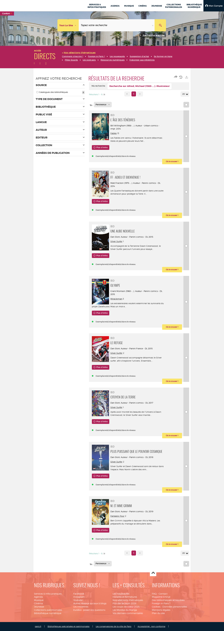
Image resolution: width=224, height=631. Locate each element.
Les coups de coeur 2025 (126, 606)
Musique (38, 600)
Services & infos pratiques (48, 593)
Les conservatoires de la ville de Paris (113, 626)
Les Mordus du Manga (125, 610)
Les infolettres (80, 606)
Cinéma (38, 603)
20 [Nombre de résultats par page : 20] (184, 94)
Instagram (79, 597)
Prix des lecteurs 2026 (124, 603)
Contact (163, 593)
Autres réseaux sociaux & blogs (89, 603)
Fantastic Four (117, 516)
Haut (153, 573)
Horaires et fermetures (125, 597)
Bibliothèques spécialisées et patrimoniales (68, 626)
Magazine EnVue (161, 597)
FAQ (154, 593)
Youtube (78, 600)
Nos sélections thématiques (128, 600)
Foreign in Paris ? (161, 603)
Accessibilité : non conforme (151, 626)
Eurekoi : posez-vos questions (89, 610)
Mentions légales (161, 610)
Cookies (156, 606)
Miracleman (116, 299)
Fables (113, 133)
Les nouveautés (121, 593)
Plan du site (158, 613)
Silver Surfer (116, 241)
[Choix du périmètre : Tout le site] (68, 25)
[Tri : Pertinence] (103, 104)
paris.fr (38, 626)
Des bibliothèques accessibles (168, 600)
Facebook (78, 593)
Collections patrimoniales (48, 610)
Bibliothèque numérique (47, 613)
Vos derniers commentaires (128, 613)
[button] (213, 5)
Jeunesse (39, 606)
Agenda (38, 597)
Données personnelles (174, 606)
